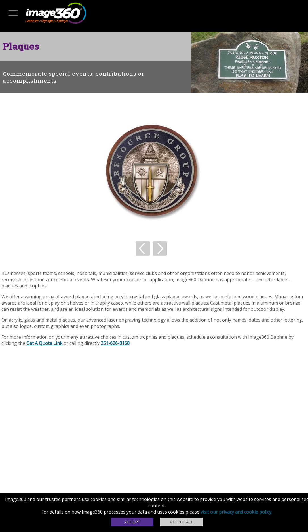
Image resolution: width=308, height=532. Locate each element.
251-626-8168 (115, 343)
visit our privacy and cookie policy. (236, 512)
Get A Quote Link (44, 343)
